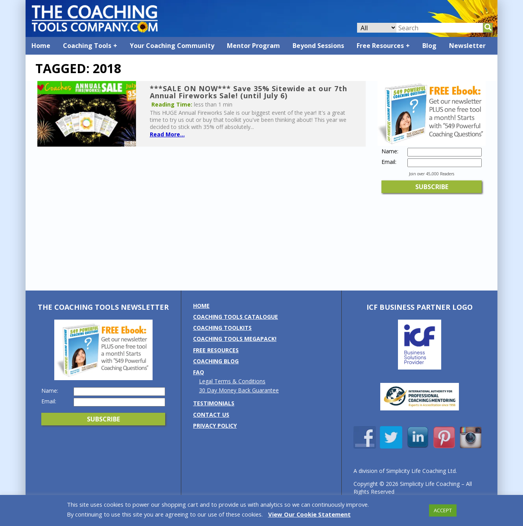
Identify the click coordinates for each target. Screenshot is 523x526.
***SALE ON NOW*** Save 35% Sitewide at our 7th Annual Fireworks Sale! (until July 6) (248, 92)
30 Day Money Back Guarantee (239, 390)
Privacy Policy (215, 425)
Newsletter (467, 45)
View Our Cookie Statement (309, 514)
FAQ (198, 372)
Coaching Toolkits (222, 327)
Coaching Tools (87, 45)
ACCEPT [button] (443, 510)
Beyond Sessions (318, 45)
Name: (389, 151)
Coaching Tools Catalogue (235, 316)
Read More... (167, 134)
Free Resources (380, 45)
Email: (388, 162)
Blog (429, 45)
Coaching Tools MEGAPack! (234, 338)
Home (40, 45)
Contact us (211, 414)
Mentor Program (253, 45)
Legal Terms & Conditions (232, 381)
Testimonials (213, 403)
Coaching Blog (216, 361)
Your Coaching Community (172, 45)
